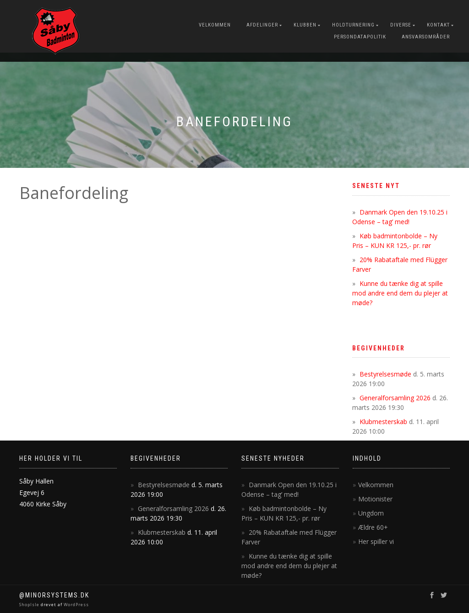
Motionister (375, 499)
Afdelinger (262, 25)
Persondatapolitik (360, 37)
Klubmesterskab (383, 421)
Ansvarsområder (426, 37)
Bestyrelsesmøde (385, 374)
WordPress (75, 605)
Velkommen (215, 25)
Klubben (305, 25)
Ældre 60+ (373, 527)
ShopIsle (30, 605)
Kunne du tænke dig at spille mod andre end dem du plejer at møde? (400, 293)
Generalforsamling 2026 (395, 397)
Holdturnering (353, 25)
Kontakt (438, 25)
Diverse (400, 25)
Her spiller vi (376, 541)
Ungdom (371, 513)
